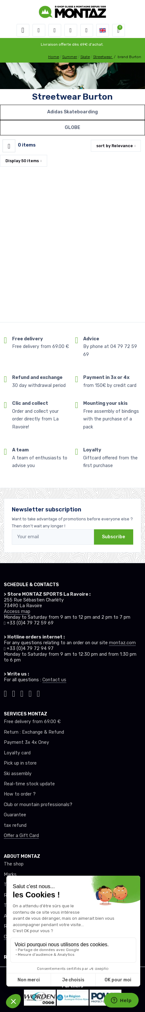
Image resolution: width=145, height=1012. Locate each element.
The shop (14, 864)
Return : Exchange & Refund (34, 732)
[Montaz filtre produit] (9, 146)
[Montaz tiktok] (5, 692)
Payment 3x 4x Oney (26, 742)
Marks (10, 874)
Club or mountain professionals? (38, 804)
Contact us (54, 680)
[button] (39, 30)
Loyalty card (17, 753)
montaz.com (122, 643)
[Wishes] (70, 30)
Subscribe (113, 537)
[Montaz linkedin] (38, 692)
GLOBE (72, 127)
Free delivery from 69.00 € (32, 721)
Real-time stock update (29, 784)
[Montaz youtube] (30, 692)
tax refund (15, 825)
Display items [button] (22, 160)
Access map (17, 611)
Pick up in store (20, 763)
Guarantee (15, 815)
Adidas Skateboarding (72, 112)
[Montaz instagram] (13, 692)
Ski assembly (18, 773)
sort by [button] (114, 145)
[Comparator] (86, 30)
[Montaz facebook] (22, 692)
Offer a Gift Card (21, 835)
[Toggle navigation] (23, 30)
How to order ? (20, 794)
